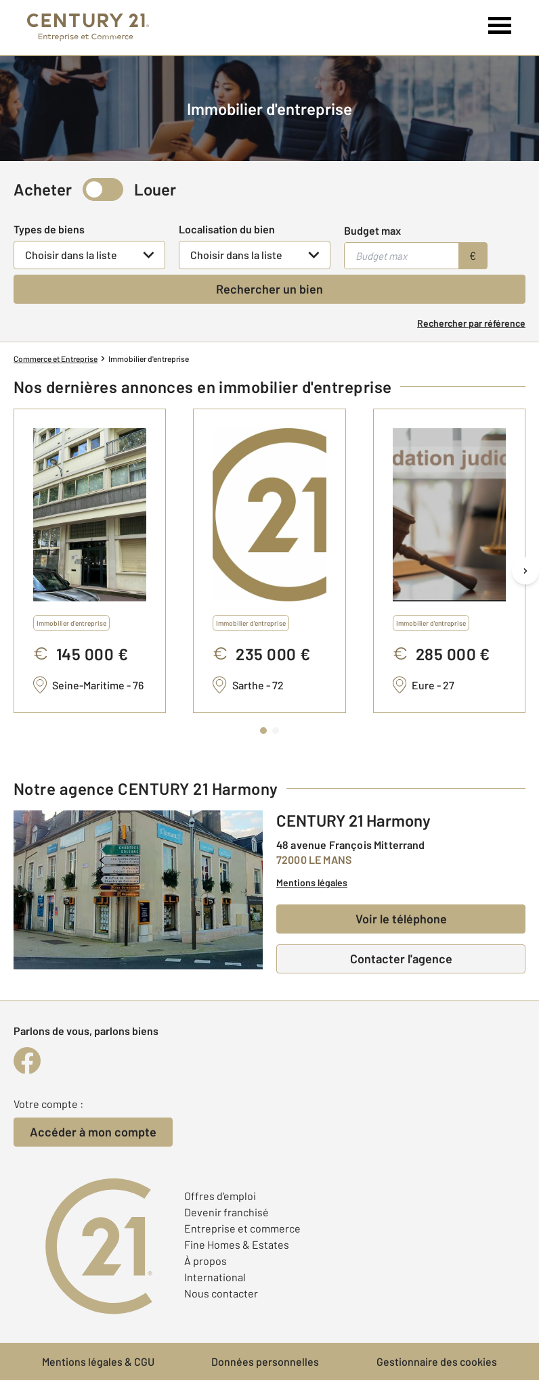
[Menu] (500, 26)
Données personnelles (265, 1361)
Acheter (43, 189)
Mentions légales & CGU (98, 1361)
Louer (155, 189)
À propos (205, 1260)
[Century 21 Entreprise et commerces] (88, 27)
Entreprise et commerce (242, 1228)
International (215, 1276)
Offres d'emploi (220, 1195)
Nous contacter (221, 1293)
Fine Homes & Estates (236, 1244)
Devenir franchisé (226, 1211)
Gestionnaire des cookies (436, 1361)
